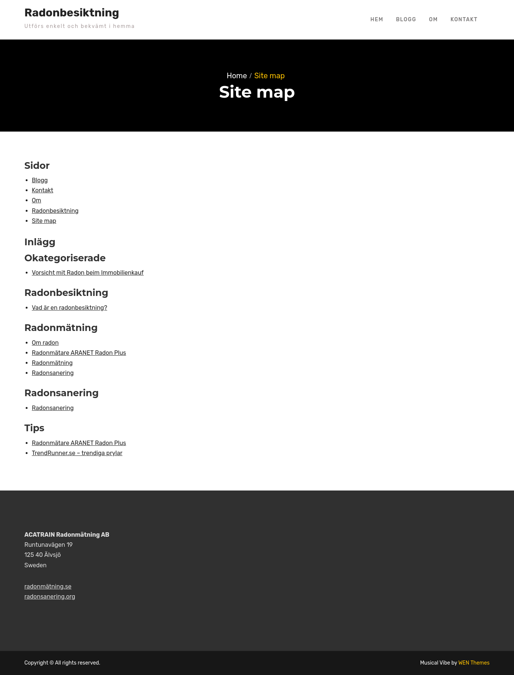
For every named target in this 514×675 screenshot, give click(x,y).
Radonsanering (53, 372)
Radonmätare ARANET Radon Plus (79, 352)
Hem (376, 19)
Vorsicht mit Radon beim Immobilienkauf (88, 272)
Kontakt (464, 19)
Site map (44, 220)
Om (433, 19)
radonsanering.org (50, 596)
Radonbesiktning (72, 12)
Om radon (45, 342)
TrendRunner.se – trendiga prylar (77, 453)
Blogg (406, 19)
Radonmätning (52, 362)
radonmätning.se (48, 586)
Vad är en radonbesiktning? (69, 307)
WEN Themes (473, 663)
